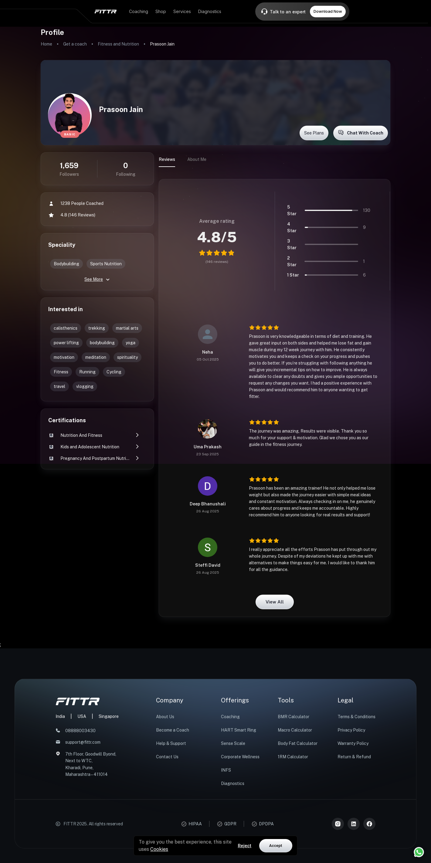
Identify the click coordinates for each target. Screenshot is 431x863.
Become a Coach (172, 730)
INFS (226, 770)
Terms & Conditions (356, 716)
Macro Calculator (295, 730)
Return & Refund (354, 756)
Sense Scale (233, 743)
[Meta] (369, 824)
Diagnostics (232, 783)
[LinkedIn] (354, 824)
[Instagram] (338, 824)
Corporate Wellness (240, 756)
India (60, 716)
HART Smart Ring (238, 730)
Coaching (230, 716)
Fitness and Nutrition (118, 44)
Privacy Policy (351, 730)
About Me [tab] (196, 159)
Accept (275, 845)
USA (81, 716)
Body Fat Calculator (297, 743)
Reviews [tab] (167, 159)
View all (275, 602)
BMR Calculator (293, 716)
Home (46, 44)
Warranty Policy (353, 743)
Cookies (159, 849)
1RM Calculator (293, 756)
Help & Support (171, 743)
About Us (165, 716)
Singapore (109, 716)
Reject (244, 845)
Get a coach (75, 44)
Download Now (328, 11)
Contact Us (167, 756)
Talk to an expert (288, 11)
